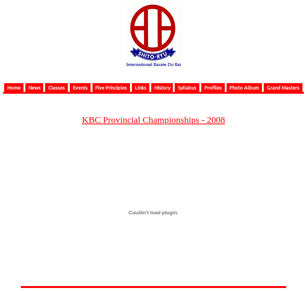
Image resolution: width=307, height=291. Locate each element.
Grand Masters (283, 87)
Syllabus (187, 87)
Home (13, 87)
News (34, 87)
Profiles (213, 87)
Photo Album (244, 87)
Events (80, 87)
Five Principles (111, 87)
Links (140, 87)
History (162, 87)
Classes (56, 87)
